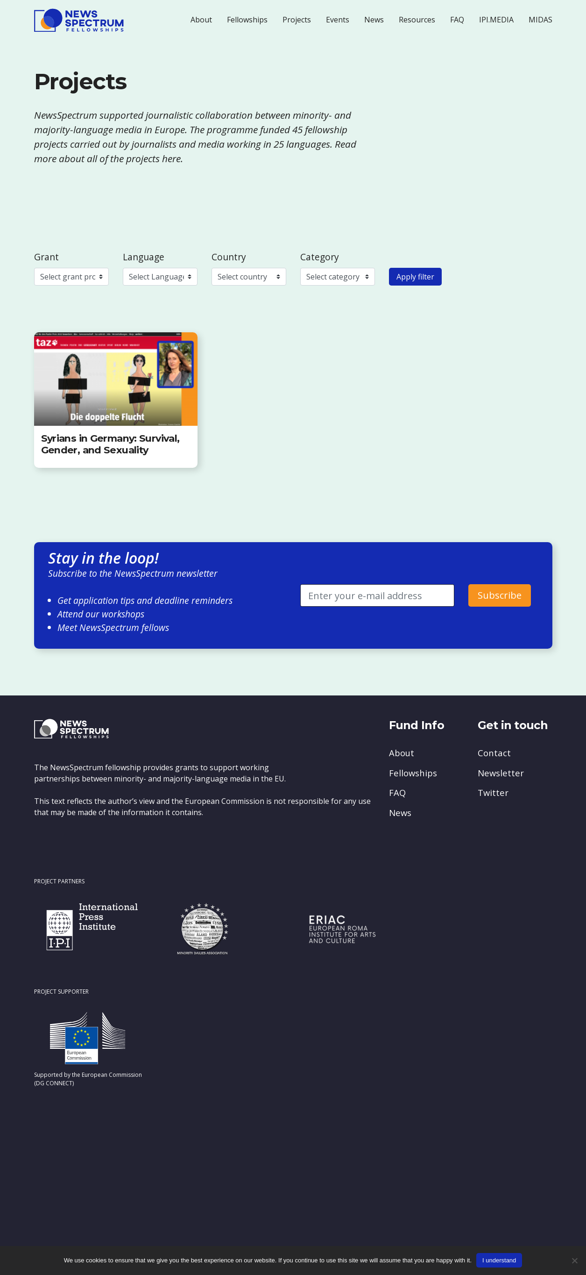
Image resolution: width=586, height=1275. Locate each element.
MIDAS (540, 19)
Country (229, 257)
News (374, 19)
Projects (296, 19)
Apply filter (415, 277)
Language (143, 257)
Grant (46, 257)
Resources (417, 19)
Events (337, 19)
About (201, 19)
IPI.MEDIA (496, 19)
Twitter (493, 792)
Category (319, 257)
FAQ (457, 19)
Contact (494, 753)
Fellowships (247, 19)
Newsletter (501, 773)
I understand (499, 1260)
